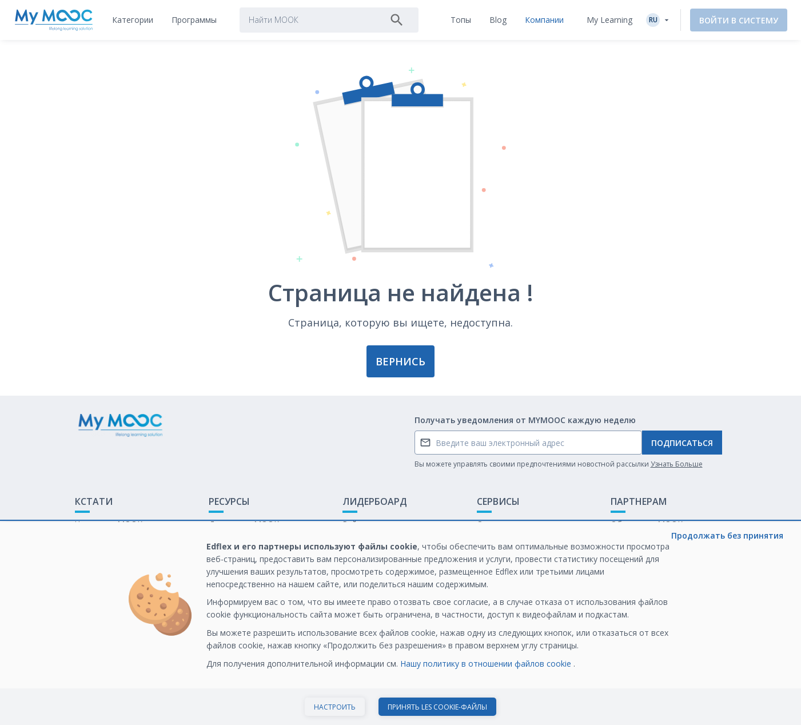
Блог (218, 559)
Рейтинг (358, 524)
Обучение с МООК (647, 524)
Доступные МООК (244, 524)
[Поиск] (397, 20)
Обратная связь (106, 541)
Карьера (627, 559)
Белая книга (634, 541)
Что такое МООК (108, 524)
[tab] (133, 20)
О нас (488, 524)
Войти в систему (738, 20)
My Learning (609, 19)
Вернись (400, 361)
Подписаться (682, 442)
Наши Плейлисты (242, 541)
